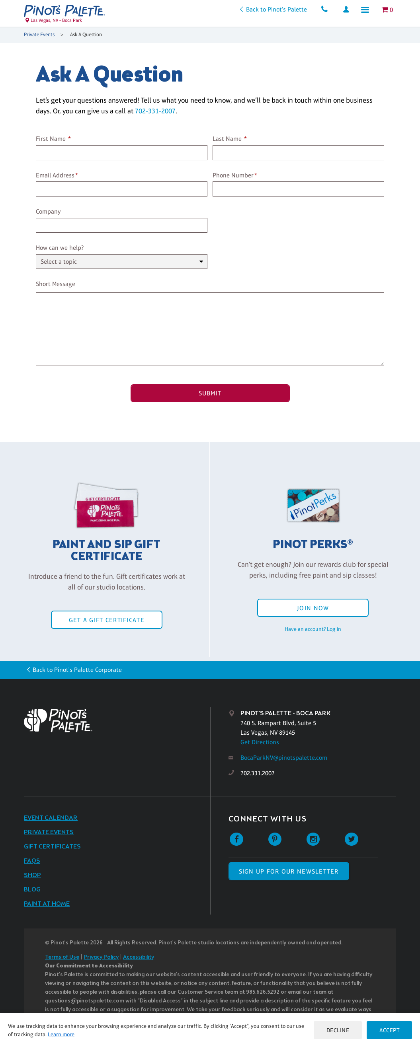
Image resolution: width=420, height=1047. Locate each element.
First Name (51, 138)
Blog (32, 889)
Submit (210, 393)
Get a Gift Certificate (107, 620)
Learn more (61, 1034)
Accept (389, 1030)
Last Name (227, 138)
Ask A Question (86, 34)
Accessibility (138, 957)
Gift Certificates (52, 847)
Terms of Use (62, 957)
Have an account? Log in (313, 629)
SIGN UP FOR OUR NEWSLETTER (289, 871)
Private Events (39, 34)
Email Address (55, 175)
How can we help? (60, 247)
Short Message (55, 284)
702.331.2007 (257, 773)
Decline (338, 1030)
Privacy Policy (101, 957)
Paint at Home (47, 904)
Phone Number (233, 175)
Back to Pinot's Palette (276, 9)
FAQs (32, 861)
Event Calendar (51, 818)
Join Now (313, 608)
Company (48, 211)
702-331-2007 (155, 111)
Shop (32, 875)
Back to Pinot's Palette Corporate (77, 669)
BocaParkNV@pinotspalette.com (283, 757)
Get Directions (259, 742)
